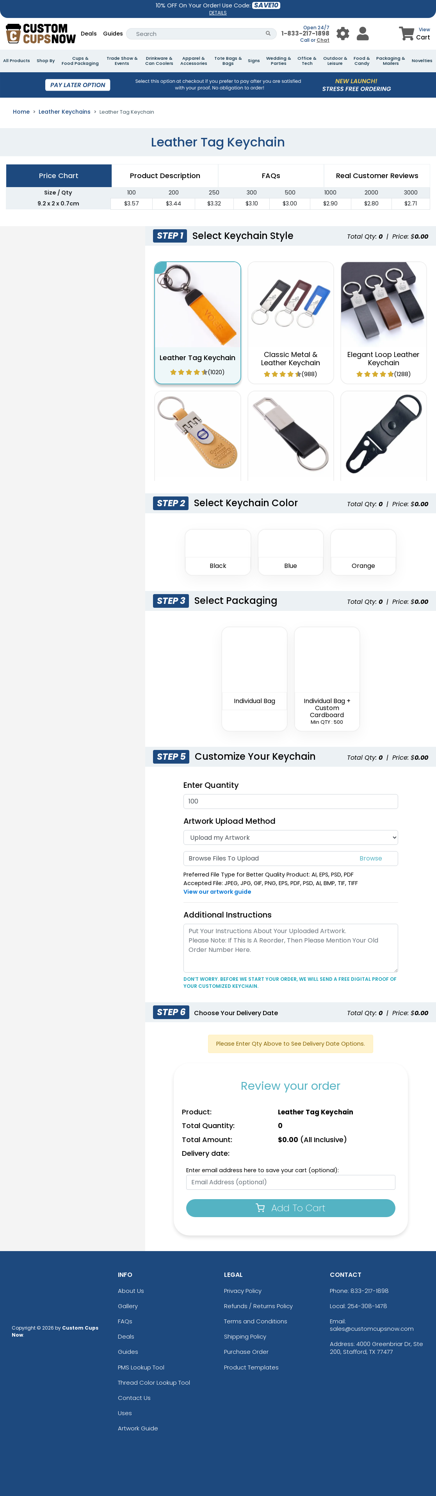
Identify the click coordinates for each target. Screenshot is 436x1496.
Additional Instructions (227, 914)
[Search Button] (268, 33)
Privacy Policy (243, 1291)
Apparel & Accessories (193, 61)
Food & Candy (362, 61)
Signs (254, 60)
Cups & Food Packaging (80, 61)
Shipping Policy (245, 1336)
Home (21, 112)
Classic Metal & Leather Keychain (290, 359)
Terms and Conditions (255, 1321)
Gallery (128, 1306)
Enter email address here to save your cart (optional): (262, 1170)
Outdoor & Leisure (335, 61)
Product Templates (251, 1367)
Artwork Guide (138, 1428)
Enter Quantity (211, 785)
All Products (16, 60)
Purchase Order (246, 1352)
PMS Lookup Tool (141, 1367)
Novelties (422, 60)
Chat (323, 40)
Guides (113, 33)
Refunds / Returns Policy (258, 1306)
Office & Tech (307, 61)
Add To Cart (291, 1207)
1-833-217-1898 (305, 33)
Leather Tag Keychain (197, 358)
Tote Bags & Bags (228, 61)
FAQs (125, 1321)
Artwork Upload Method (229, 821)
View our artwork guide (217, 892)
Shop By (46, 60)
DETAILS (218, 12)
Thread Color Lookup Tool (154, 1382)
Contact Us (134, 1398)
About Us (131, 1291)
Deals (89, 33)
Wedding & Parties (278, 61)
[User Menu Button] (343, 34)
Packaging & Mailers (390, 61)
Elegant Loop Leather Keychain (383, 359)
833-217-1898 (370, 1291)
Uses (125, 1413)
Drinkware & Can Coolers (159, 61)
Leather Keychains (65, 112)
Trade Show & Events (122, 61)
